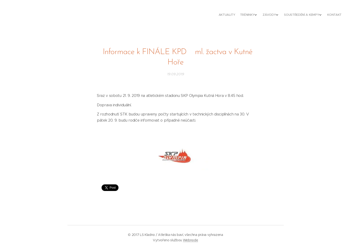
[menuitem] (313, 15)
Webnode (190, 240)
